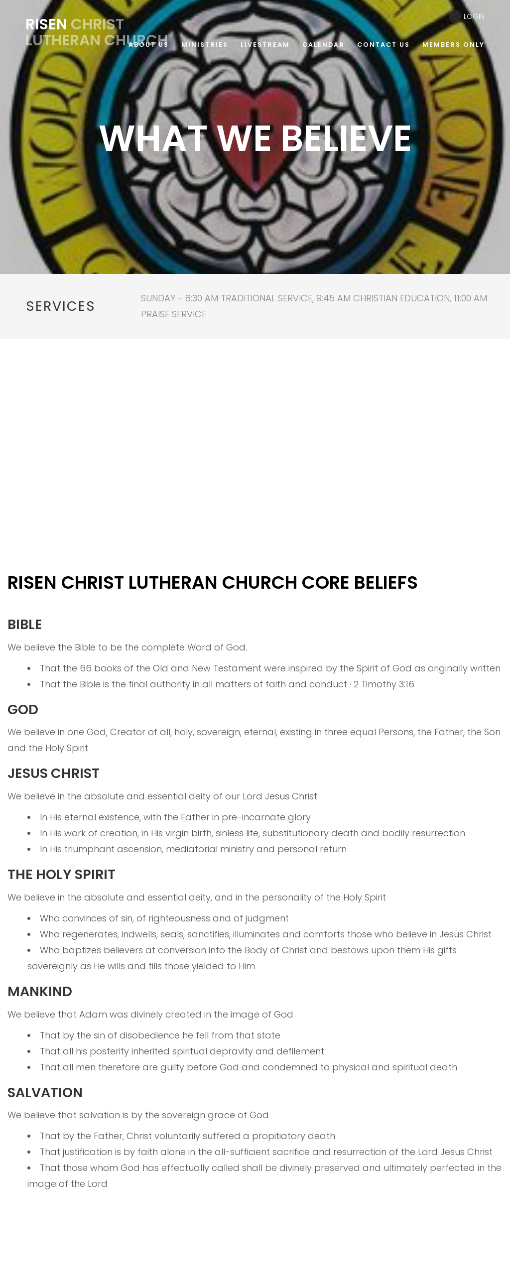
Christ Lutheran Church (96, 32)
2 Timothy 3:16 (384, 684)
